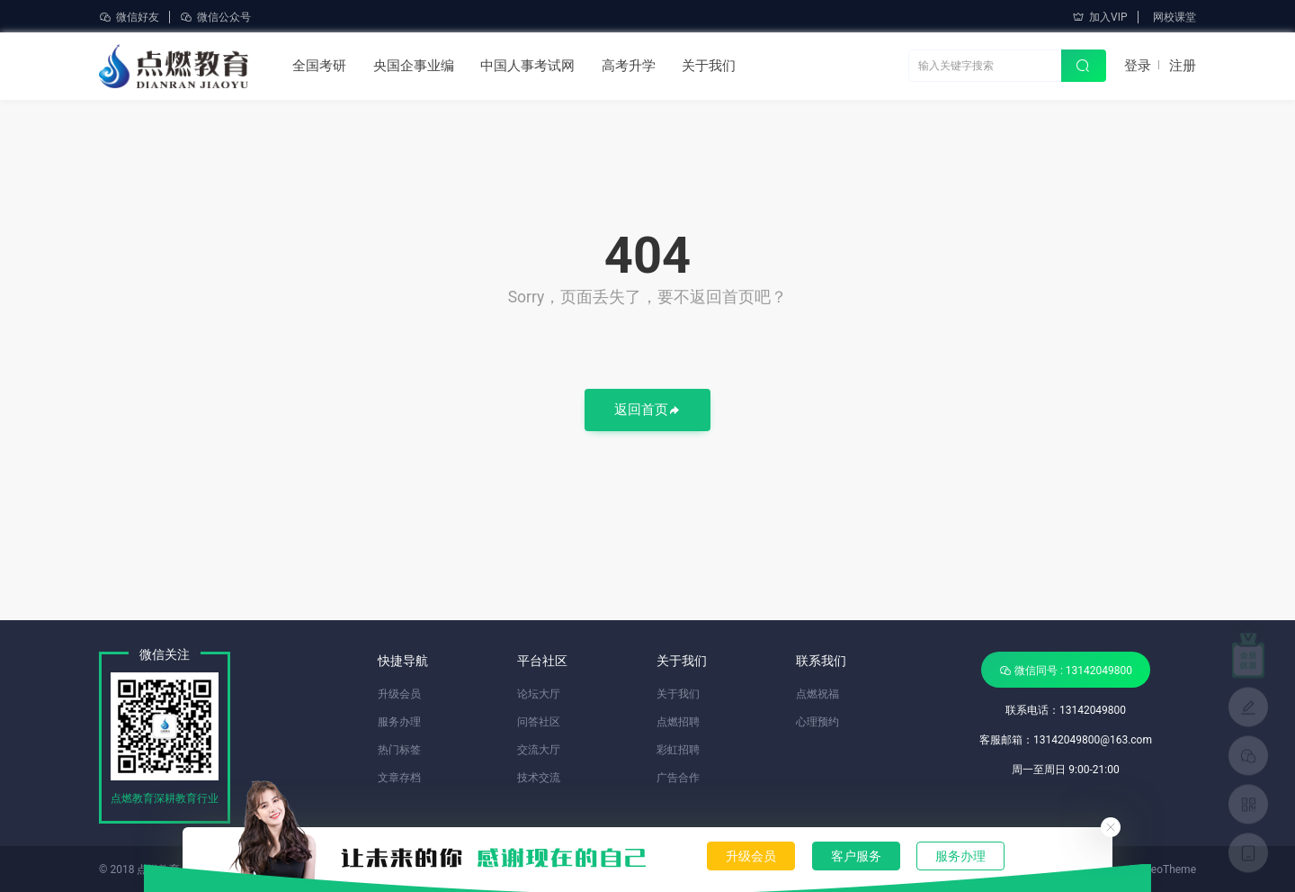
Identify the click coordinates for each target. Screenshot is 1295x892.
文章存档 (399, 777)
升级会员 (751, 856)
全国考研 (319, 66)
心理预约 (817, 722)
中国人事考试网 (527, 66)
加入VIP (1099, 17)
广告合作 (678, 777)
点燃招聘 (678, 722)
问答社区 (538, 722)
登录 (1137, 66)
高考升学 (629, 66)
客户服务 (856, 856)
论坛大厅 (538, 694)
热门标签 (399, 749)
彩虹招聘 (678, 749)
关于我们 (709, 66)
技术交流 (538, 777)
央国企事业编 (413, 66)
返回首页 (647, 410)
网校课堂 (1174, 17)
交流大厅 (538, 749)
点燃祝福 (817, 694)
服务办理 (960, 856)
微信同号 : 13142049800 (1065, 670)
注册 (1182, 66)
